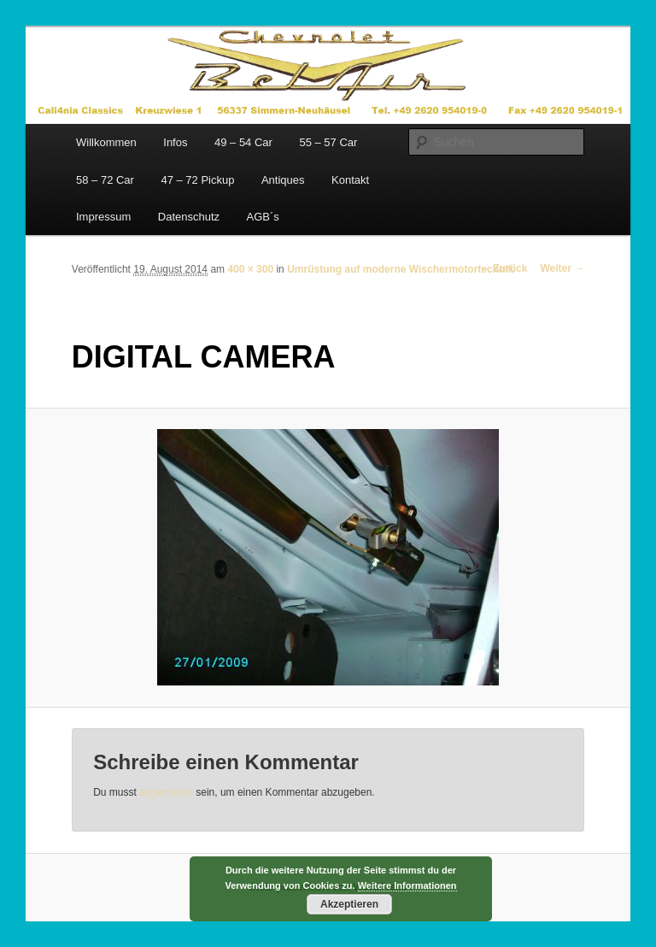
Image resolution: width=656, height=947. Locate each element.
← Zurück (503, 268)
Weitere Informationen (407, 885)
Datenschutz (189, 216)
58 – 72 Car (105, 180)
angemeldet (166, 792)
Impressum (103, 216)
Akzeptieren (349, 904)
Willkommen (106, 142)
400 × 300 (250, 269)
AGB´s (263, 216)
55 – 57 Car (328, 142)
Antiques (283, 180)
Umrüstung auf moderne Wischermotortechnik (400, 269)
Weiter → (562, 268)
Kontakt (350, 180)
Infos (175, 142)
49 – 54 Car (243, 142)
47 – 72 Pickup (197, 180)
